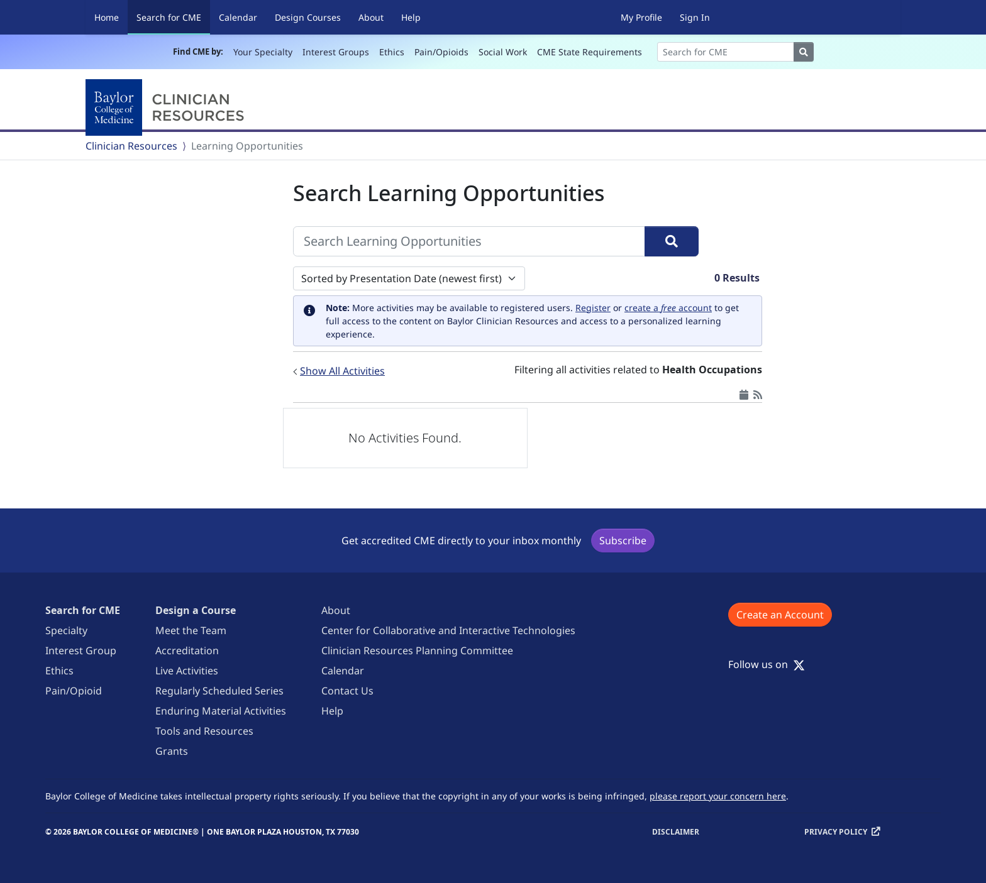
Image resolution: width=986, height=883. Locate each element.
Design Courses (308, 17)
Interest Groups (335, 52)
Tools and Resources (204, 731)
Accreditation (187, 650)
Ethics (391, 52)
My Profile (641, 17)
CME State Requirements (589, 52)
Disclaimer (675, 831)
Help (411, 17)
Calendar (238, 17)
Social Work (503, 52)
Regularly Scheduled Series (219, 691)
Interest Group (80, 650)
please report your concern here (718, 796)
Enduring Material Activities (220, 711)
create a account (668, 308)
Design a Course (195, 610)
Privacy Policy (835, 831)
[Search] (725, 52)
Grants (171, 751)
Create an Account (780, 615)
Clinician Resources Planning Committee (417, 650)
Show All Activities (342, 371)
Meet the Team (190, 630)
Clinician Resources (131, 146)
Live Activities (186, 670)
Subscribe (622, 540)
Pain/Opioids (441, 52)
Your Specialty (262, 52)
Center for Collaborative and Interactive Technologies (448, 630)
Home (106, 17)
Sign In (695, 17)
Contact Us (347, 691)
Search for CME (173, 16)
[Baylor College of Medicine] (167, 107)
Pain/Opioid (73, 691)
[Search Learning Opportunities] (469, 241)
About (371, 17)
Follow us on (766, 664)
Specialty (66, 630)
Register (593, 308)
